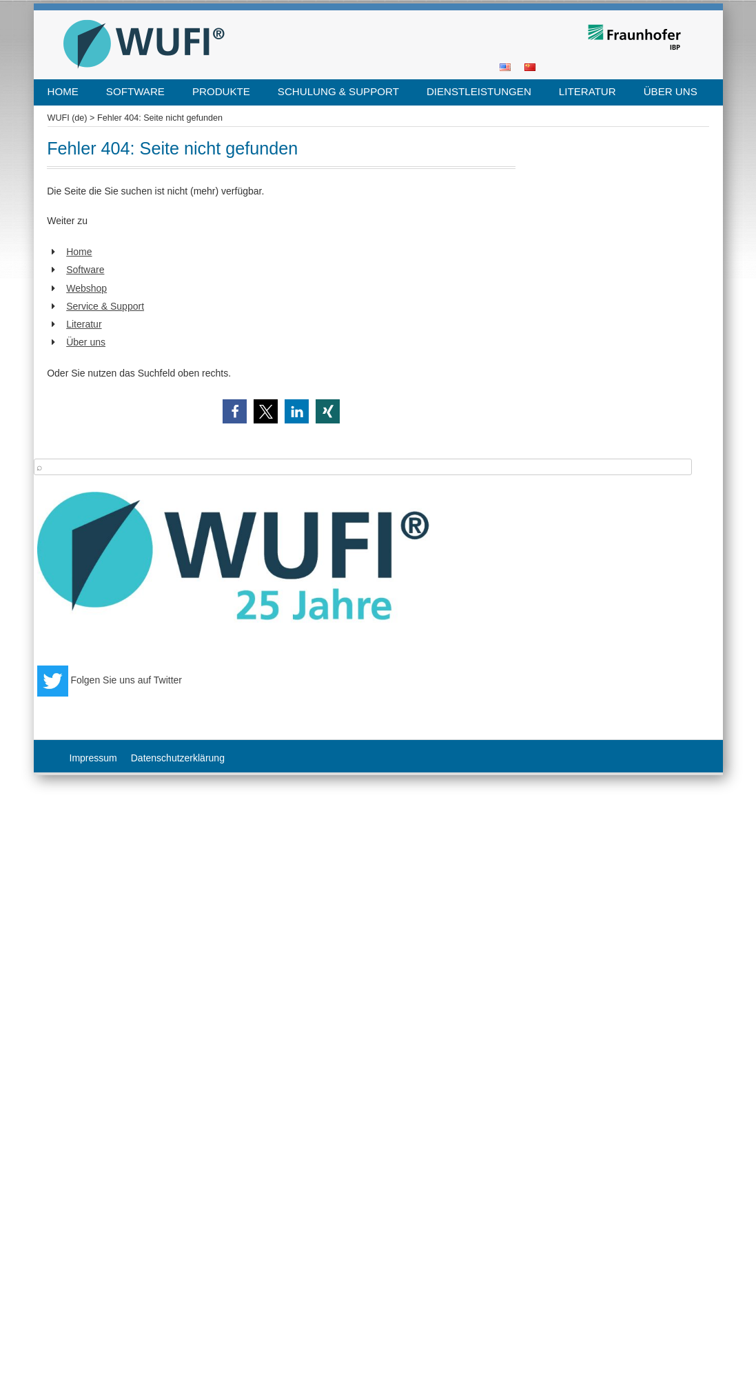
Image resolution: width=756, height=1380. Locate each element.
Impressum (93, 757)
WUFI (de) (68, 118)
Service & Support (105, 306)
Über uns (670, 91)
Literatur (587, 91)
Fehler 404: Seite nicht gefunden (160, 118)
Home (63, 91)
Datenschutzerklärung (178, 757)
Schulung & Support (338, 91)
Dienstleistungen (479, 91)
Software (135, 91)
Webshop (86, 288)
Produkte (221, 91)
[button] (235, 411)
